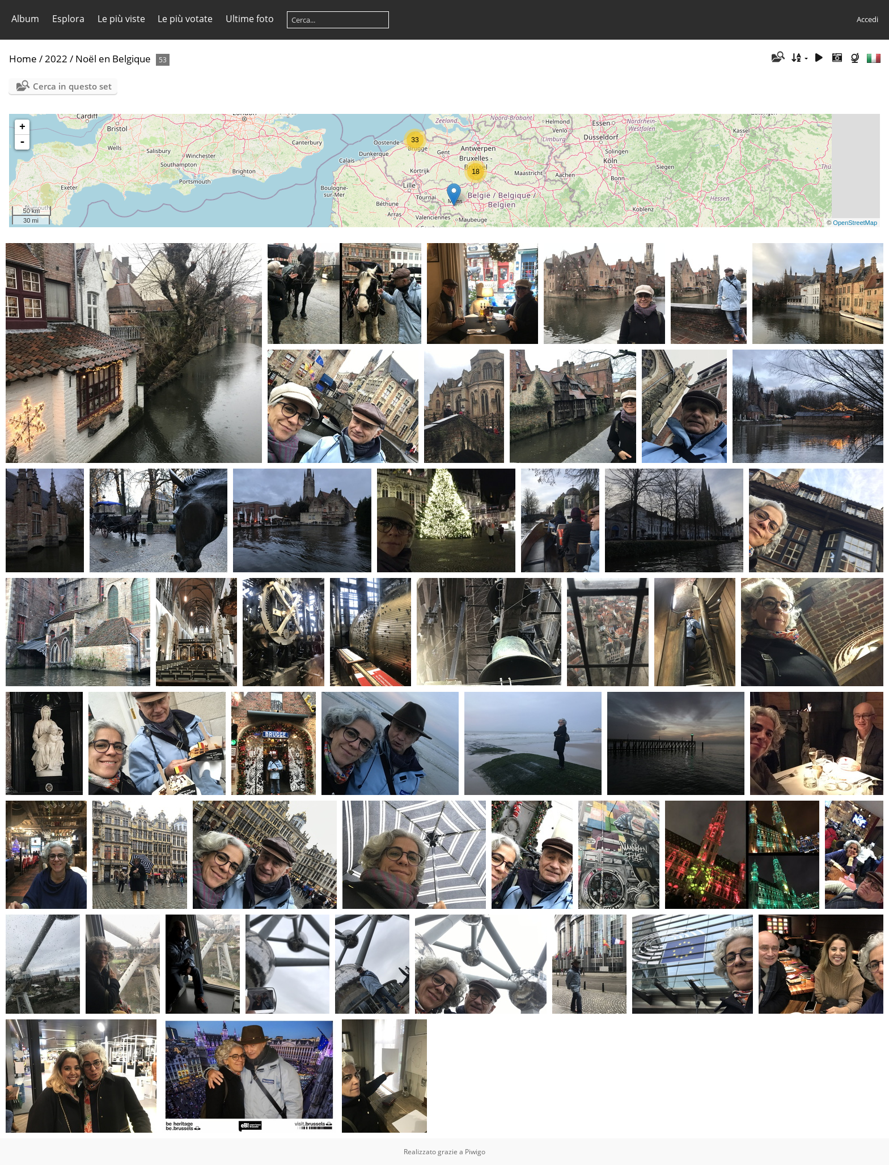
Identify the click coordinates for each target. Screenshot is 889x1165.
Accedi (867, 19)
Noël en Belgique (113, 58)
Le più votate (185, 18)
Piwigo (475, 1152)
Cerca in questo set (72, 86)
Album (25, 18)
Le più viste (121, 18)
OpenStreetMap (855, 222)
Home (23, 58)
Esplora (68, 18)
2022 (56, 58)
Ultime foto (250, 18)
